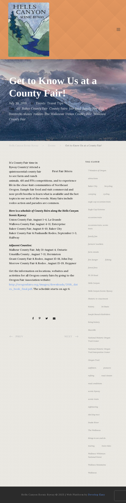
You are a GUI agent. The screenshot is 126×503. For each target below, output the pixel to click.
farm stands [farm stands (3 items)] (93, 252)
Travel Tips (55, 103)
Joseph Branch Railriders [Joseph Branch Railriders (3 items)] (99, 314)
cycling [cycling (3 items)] (106, 194)
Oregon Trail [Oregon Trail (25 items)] (93, 360)
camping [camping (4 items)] (92, 194)
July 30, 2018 (18, 103)
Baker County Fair (35, 108)
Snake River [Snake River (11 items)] (93, 422)
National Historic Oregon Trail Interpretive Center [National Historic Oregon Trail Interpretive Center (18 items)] (99, 350)
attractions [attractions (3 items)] (93, 178)
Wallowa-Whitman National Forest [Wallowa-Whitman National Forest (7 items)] (96, 455)
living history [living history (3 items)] (94, 322)
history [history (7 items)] (91, 306)
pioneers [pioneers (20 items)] (107, 368)
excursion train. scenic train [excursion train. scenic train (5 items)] (98, 227)
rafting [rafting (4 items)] (91, 375)
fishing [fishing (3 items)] (108, 259)
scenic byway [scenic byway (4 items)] (94, 391)
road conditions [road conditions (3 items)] (95, 383)
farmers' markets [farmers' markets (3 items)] (95, 244)
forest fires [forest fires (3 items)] (92, 267)
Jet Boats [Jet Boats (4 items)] (105, 306)
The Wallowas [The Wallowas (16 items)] (94, 430)
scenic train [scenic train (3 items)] (93, 399)
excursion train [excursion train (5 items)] (95, 217)
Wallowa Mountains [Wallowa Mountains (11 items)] (97, 464)
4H (18, 108)
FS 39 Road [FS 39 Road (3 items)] (93, 275)
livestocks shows (20, 114)
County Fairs (58, 108)
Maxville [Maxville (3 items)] (92, 330)
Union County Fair (78, 114)
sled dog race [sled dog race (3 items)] (94, 414)
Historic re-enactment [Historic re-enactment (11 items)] (98, 298)
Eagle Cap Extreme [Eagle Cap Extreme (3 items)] (96, 209)
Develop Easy (96, 494)
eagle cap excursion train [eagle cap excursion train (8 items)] (99, 201)
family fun (90, 108)
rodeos (38, 114)
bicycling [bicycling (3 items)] (108, 186)
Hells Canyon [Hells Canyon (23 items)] (94, 283)
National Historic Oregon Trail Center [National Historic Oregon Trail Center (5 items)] (99, 339)
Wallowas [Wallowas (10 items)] (92, 472)
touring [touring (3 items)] (91, 446)
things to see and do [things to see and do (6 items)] (96, 438)
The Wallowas (54, 114)
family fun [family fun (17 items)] (92, 236)
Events (40, 103)
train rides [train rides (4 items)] (106, 446)
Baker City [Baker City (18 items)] (92, 186)
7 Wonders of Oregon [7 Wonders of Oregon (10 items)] (97, 170)
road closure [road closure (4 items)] (106, 375)
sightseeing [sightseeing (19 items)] (93, 407)
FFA (101, 108)
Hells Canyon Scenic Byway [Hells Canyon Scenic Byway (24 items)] (100, 291)
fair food (75, 108)
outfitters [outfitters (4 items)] (92, 368)
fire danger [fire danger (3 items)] (93, 259)
